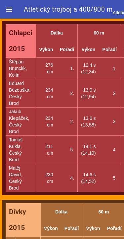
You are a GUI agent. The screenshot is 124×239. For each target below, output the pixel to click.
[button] (9, 9)
